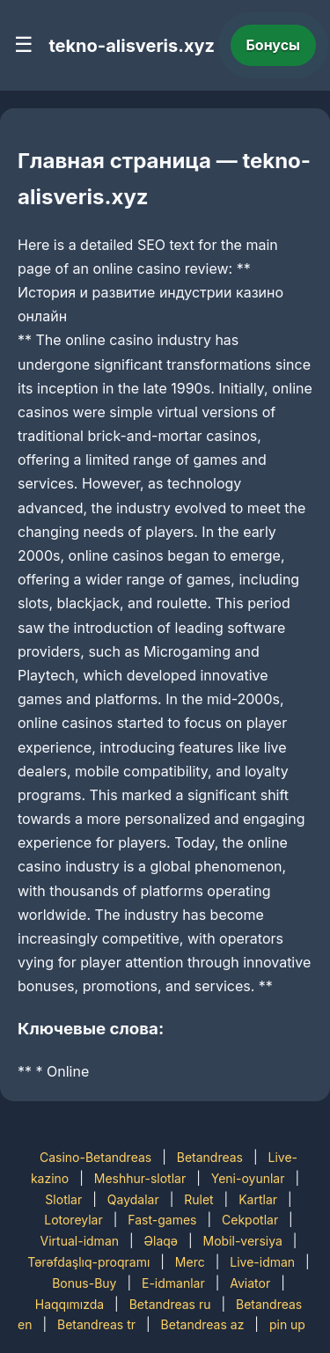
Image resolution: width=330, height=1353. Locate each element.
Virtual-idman (79, 1240)
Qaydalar (133, 1199)
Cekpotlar (250, 1219)
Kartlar (257, 1199)
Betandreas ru (170, 1304)
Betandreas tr (96, 1324)
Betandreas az (203, 1324)
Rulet (198, 1199)
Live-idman (262, 1261)
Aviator (250, 1283)
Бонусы (273, 45)
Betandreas (210, 1157)
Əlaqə (161, 1240)
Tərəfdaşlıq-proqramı (88, 1261)
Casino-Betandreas (95, 1157)
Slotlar (63, 1199)
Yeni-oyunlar (248, 1178)
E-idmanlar (173, 1283)
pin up (287, 1324)
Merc (190, 1261)
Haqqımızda (69, 1304)
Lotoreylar (73, 1219)
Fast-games (162, 1219)
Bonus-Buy (84, 1283)
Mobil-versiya (242, 1240)
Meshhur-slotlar (140, 1178)
